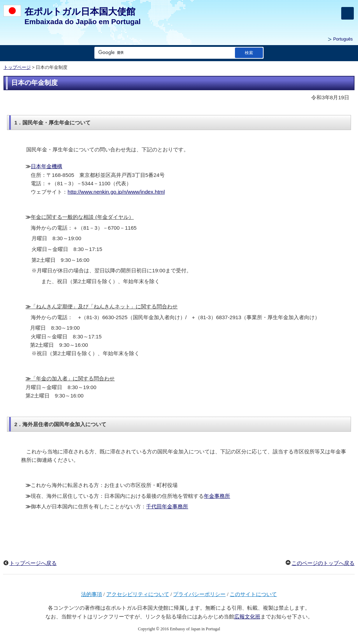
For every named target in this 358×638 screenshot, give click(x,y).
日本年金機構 (46, 166)
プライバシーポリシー (199, 594)
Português (343, 39)
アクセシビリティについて (137, 594)
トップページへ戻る (33, 563)
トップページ (17, 67)
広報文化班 (247, 616)
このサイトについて (253, 594)
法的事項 (91, 594)
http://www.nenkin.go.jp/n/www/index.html (116, 192)
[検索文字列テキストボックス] (163, 53)
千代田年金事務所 (167, 506)
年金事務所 (217, 496)
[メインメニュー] (347, 13)
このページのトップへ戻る (323, 563)
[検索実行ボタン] (249, 53)
